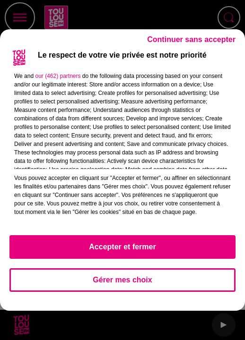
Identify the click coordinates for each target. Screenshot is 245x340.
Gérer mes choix (122, 280)
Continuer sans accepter (191, 39)
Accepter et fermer (122, 247)
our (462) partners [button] (57, 76)
